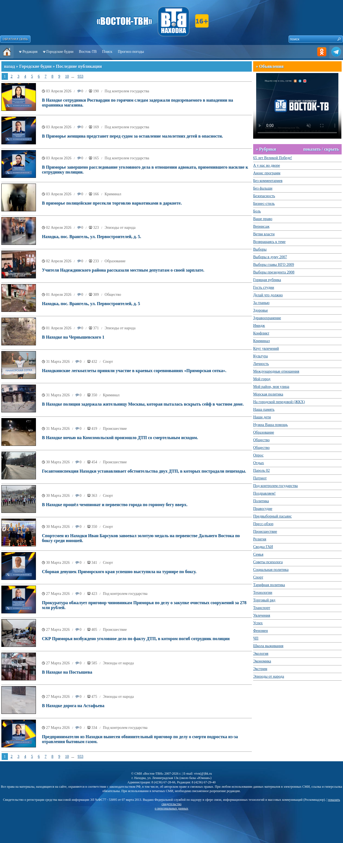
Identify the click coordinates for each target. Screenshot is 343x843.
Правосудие (262, 509)
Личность (261, 364)
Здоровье (260, 310)
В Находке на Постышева (67, 672)
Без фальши (262, 188)
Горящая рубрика (267, 280)
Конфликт (261, 333)
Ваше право (262, 219)
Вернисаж (261, 226)
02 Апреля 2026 (58, 228)
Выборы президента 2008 (274, 272)
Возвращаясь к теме (269, 242)
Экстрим (260, 669)
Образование (115, 261)
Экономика (262, 661)
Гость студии (263, 287)
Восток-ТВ (88, 52)
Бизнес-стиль (264, 204)
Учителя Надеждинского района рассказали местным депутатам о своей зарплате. (123, 270)
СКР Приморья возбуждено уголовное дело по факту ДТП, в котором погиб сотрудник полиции (136, 638)
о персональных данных (171, 808)
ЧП (255, 638)
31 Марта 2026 (58, 362)
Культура (260, 356)
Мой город (261, 379)
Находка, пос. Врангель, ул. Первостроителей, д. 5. (91, 236)
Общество (113, 295)
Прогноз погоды (131, 52)
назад (9, 66)
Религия (259, 539)
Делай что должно (268, 295)
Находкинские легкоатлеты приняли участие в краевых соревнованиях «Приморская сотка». (134, 370)
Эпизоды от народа (120, 228)
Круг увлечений (266, 348)
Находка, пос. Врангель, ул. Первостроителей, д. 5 (91, 303)
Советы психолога (268, 562)
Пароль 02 (261, 470)
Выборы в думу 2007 (270, 257)
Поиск (107, 52)
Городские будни (60, 52)
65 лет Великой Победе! (272, 158)
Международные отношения (276, 371)
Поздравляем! (264, 493)
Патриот (260, 478)
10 (67, 76)
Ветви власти (264, 234)
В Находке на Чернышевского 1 (73, 337)
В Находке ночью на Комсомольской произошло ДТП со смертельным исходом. (120, 437)
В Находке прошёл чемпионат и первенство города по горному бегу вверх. (114, 504)
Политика (261, 501)
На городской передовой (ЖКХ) (279, 402)
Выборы (260, 249)
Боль (257, 211)
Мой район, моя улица (271, 387)
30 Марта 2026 (58, 462)
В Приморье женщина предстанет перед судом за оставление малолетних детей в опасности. (132, 136)
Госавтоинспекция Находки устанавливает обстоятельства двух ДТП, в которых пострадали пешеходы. (144, 471)
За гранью (261, 303)
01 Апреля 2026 (58, 295)
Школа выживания (268, 646)
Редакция (30, 52)
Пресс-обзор (263, 524)
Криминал (113, 194)
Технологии (262, 593)
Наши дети (262, 417)
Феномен (260, 631)
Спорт (108, 362)
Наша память (263, 409)
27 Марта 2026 (58, 594)
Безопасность (264, 196)
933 (80, 76)
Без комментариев (268, 181)
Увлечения (261, 615)
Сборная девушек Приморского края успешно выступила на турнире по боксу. (119, 571)
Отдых (258, 463)
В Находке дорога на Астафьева (73, 705)
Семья (258, 554)
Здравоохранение (267, 318)
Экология (260, 654)
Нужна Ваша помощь (270, 425)
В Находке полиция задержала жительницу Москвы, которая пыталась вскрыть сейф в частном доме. (143, 404)
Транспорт (261, 608)
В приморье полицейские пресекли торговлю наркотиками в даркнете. (112, 203)
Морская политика (268, 394)
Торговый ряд (264, 600)
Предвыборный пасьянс (272, 516)
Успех (258, 623)
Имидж (259, 326)
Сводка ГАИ (263, 547)
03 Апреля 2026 (58, 91)
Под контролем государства (127, 91)
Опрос (258, 455)
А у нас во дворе (266, 165)
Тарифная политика (269, 585)
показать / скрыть (321, 149)
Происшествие (115, 429)
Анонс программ (266, 173)
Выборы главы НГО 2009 (273, 265)
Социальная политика (271, 570)
